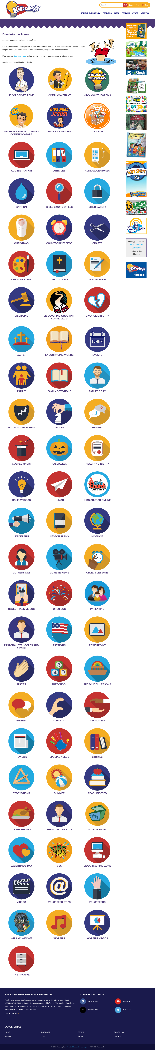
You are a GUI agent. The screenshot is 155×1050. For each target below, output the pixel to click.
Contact (118, 1037)
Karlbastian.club (13, 1003)
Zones (81, 1032)
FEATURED (107, 13)
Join (137, 5)
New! (74, 13)
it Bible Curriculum (90, 13)
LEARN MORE (12, 1013)
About (81, 1037)
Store (135, 13)
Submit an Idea (20, 56)
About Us (145, 13)
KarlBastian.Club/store (23, 1006)
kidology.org (84, 1047)
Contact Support (73, 1047)
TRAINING (126, 13)
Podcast (45, 1032)
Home (7, 1032)
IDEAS (116, 13)
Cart (146, 5)
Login (131, 5)
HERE (47, 1006)
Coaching (119, 1032)
